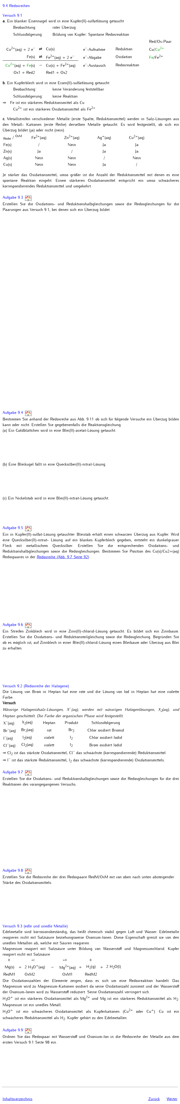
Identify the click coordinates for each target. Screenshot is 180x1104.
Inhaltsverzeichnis (17, 1098)
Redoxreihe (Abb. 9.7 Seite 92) (63, 556)
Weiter (172, 1098)
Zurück (154, 1098)
